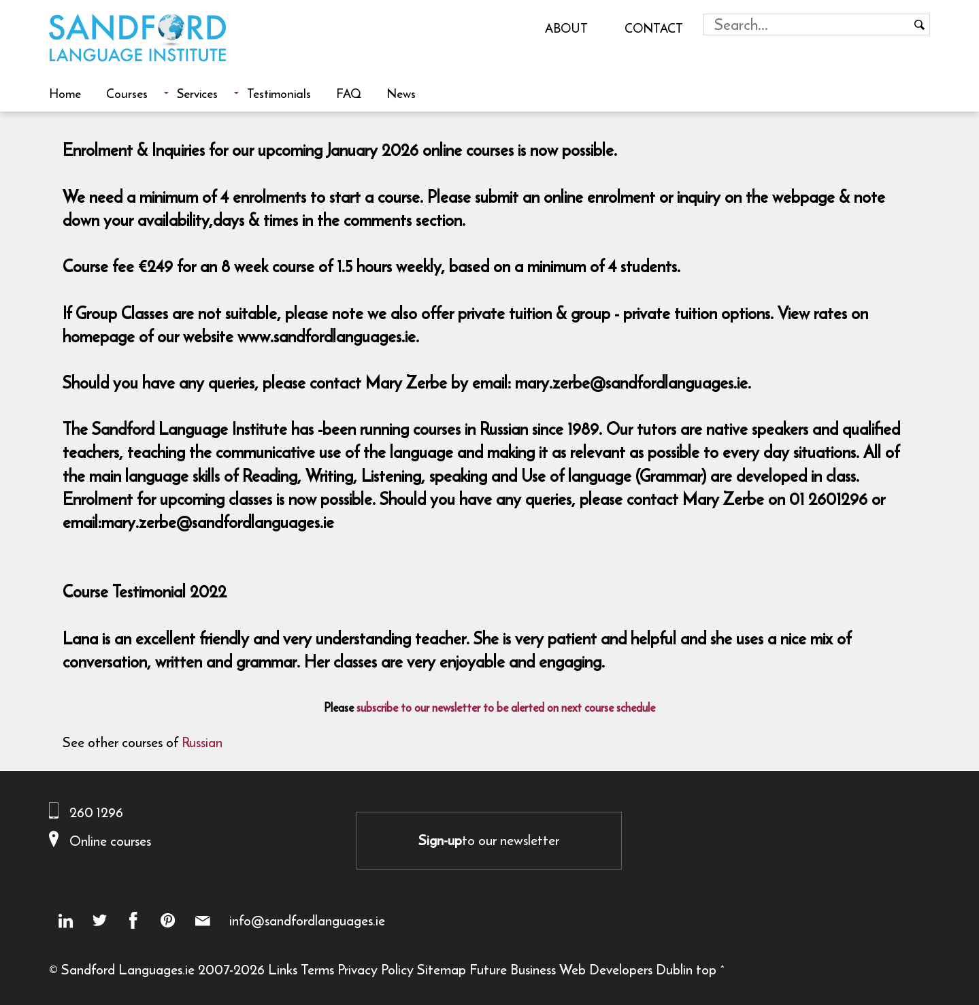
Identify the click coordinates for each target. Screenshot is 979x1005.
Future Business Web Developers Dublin (581, 969)
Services (197, 93)
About (566, 27)
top (706, 969)
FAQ (348, 93)
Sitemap (441, 969)
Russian (202, 742)
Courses (127, 93)
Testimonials (279, 93)
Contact (654, 27)
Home (65, 93)
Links (282, 969)
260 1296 (96, 812)
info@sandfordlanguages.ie (307, 920)
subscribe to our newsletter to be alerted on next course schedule (505, 707)
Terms (317, 969)
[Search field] (806, 24)
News (401, 93)
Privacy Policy (375, 969)
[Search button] (919, 24)
